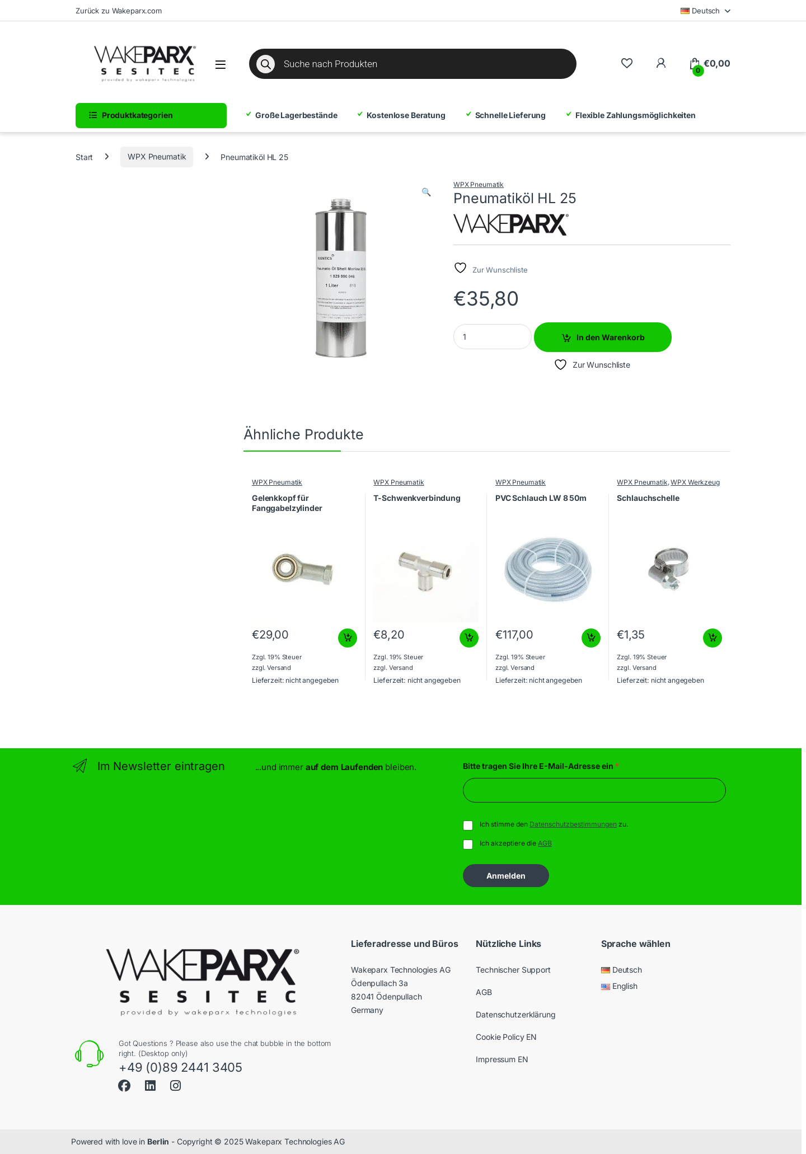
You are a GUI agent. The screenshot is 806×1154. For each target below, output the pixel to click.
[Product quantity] (492, 336)
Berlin (158, 1141)
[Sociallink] (124, 1084)
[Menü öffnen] (220, 64)
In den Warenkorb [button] (347, 638)
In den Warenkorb (611, 337)
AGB (545, 843)
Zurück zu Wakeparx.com (119, 10)
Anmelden (506, 875)
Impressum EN (502, 1059)
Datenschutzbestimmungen (573, 824)
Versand (279, 668)
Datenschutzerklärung (515, 1014)
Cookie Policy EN (506, 1037)
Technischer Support (513, 969)
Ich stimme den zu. (554, 824)
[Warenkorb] (709, 64)
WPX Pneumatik (157, 156)
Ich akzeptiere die (516, 843)
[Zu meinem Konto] (660, 63)
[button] (426, 192)
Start (84, 156)
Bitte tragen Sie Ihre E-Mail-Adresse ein (541, 766)
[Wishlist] (626, 63)
